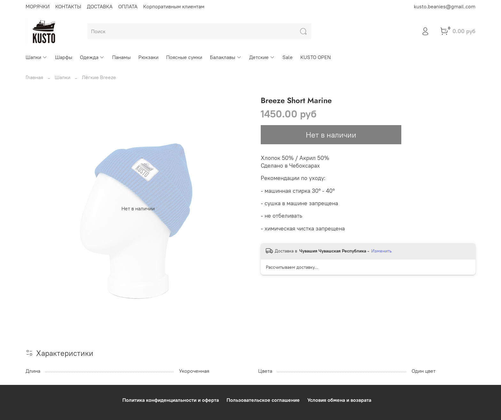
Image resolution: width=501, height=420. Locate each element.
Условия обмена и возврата (339, 400)
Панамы (121, 57)
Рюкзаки (148, 57)
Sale (287, 57)
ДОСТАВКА (99, 6)
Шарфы (63, 57)
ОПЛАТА (127, 6)
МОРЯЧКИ (38, 6)
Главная (34, 77)
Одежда (92, 57)
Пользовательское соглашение (263, 400)
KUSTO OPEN (315, 57)
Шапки (36, 57)
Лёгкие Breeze (99, 77)
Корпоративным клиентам (173, 6)
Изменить (381, 251)
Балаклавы (225, 57)
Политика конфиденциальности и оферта (170, 400)
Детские (262, 57)
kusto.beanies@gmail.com (444, 6)
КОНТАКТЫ (68, 6)
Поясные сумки (184, 57)
